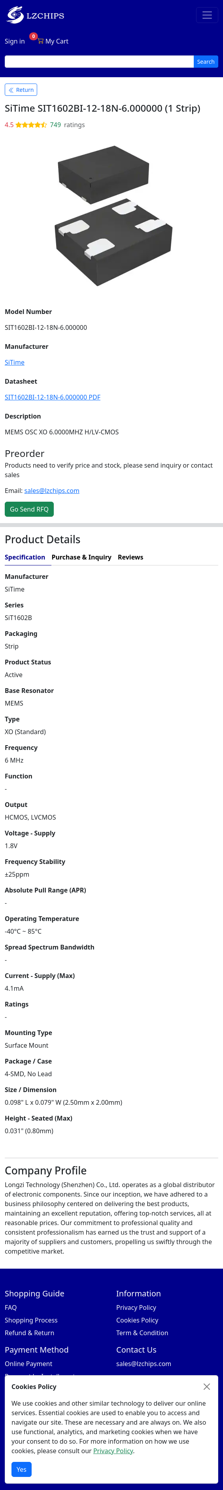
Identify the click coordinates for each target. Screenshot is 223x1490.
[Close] (207, 1386)
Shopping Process (31, 1320)
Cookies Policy (137, 1320)
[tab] (184, 557)
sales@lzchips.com (52, 490)
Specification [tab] (25, 557)
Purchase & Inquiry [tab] (81, 557)
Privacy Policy (136, 1307)
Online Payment (28, 1363)
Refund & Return (29, 1332)
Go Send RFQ (29, 509)
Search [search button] (206, 61)
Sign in (15, 41)
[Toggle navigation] (207, 15)
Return (21, 89)
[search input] (99, 61)
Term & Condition (142, 1332)
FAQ (11, 1307)
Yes (21, 1469)
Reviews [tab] (131, 557)
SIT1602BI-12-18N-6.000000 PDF (52, 397)
